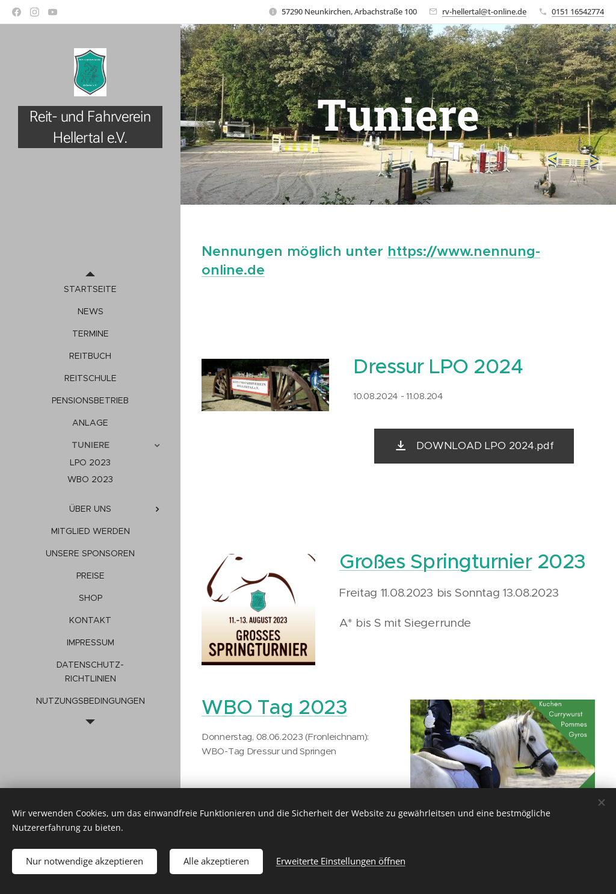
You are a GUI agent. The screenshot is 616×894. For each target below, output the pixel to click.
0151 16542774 (578, 11)
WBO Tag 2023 (274, 707)
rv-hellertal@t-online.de (484, 11)
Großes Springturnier (435, 561)
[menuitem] (90, 289)
